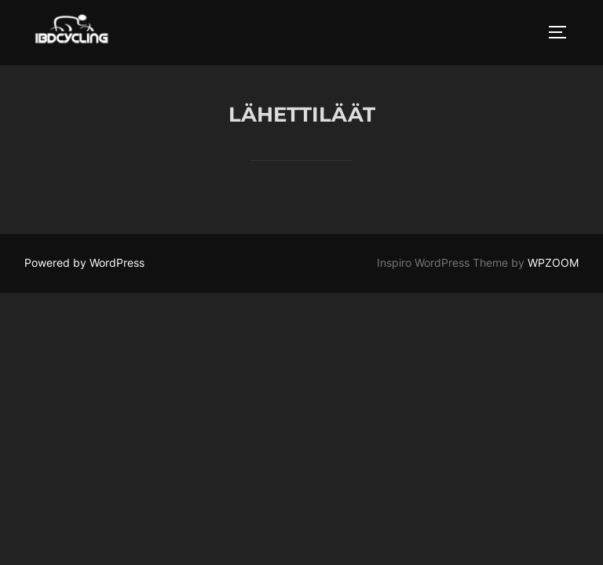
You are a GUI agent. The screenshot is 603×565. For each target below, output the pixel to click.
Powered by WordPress (84, 263)
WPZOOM (553, 263)
